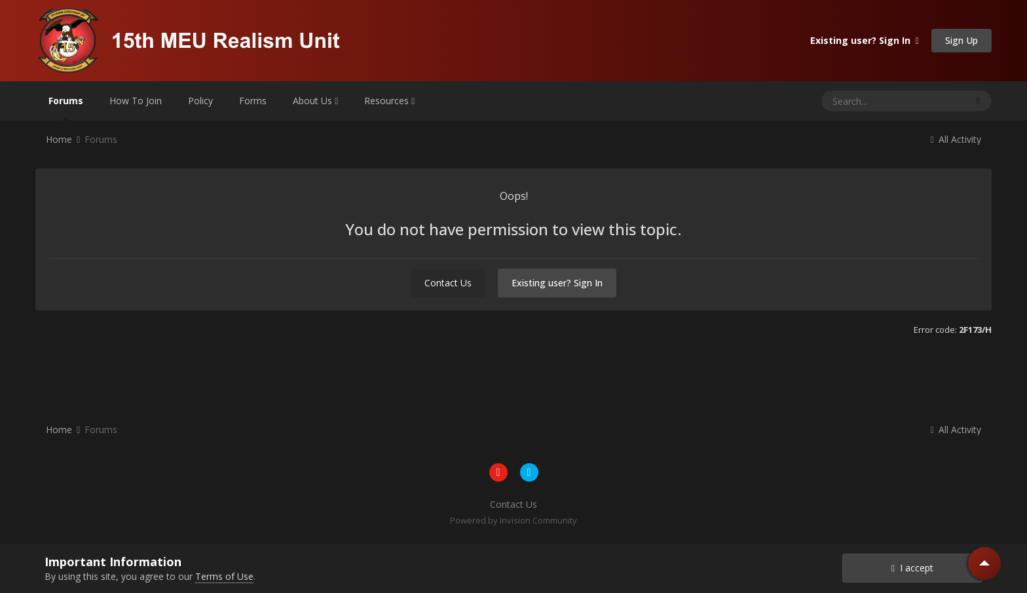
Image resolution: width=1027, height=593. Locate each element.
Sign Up (961, 40)
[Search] (868, 101)
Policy (200, 100)
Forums (65, 107)
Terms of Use (224, 576)
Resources (389, 100)
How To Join (135, 100)
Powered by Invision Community (513, 520)
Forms (253, 100)
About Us (315, 100)
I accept (912, 568)
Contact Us (448, 283)
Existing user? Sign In (864, 40)
